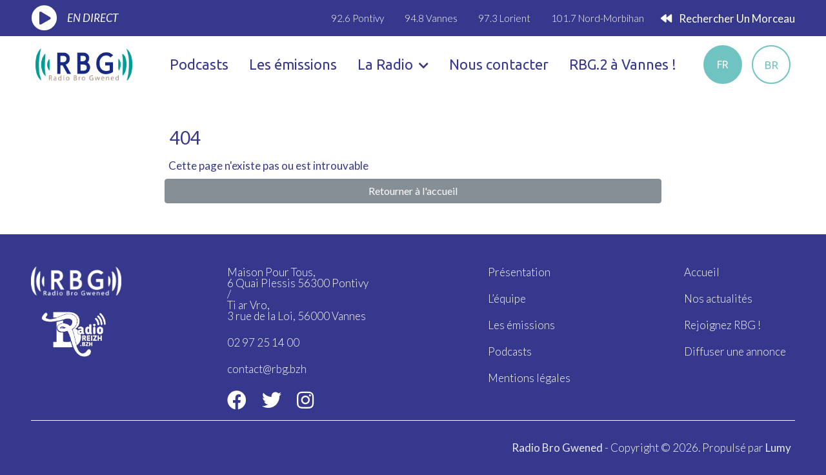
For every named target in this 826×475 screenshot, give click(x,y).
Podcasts (199, 64)
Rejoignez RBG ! (722, 325)
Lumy (778, 447)
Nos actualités (718, 298)
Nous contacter (499, 64)
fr (723, 64)
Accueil (702, 272)
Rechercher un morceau (728, 18)
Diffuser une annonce (735, 351)
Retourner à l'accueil (413, 191)
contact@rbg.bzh (267, 369)
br (771, 65)
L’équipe (507, 298)
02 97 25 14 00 (263, 342)
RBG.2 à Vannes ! (622, 64)
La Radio (393, 64)
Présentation (519, 272)
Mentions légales (529, 378)
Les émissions (293, 64)
